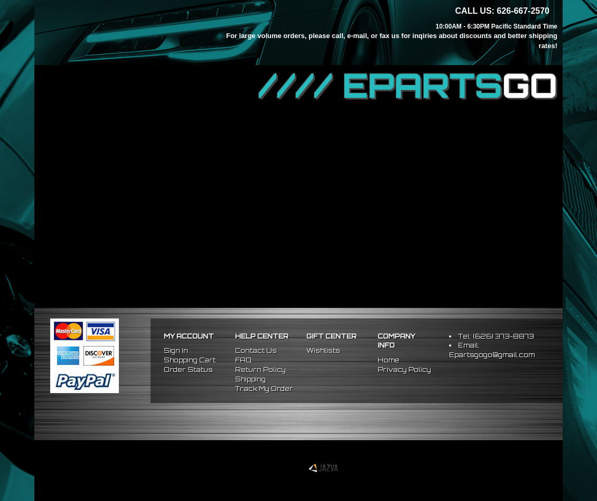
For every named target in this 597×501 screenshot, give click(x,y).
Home (388, 360)
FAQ (243, 360)
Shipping (250, 379)
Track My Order (264, 389)
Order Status (188, 370)
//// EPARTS (407, 86)
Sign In (176, 350)
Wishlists (323, 350)
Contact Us (256, 350)
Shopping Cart (190, 360)
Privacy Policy (404, 370)
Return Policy (260, 370)
